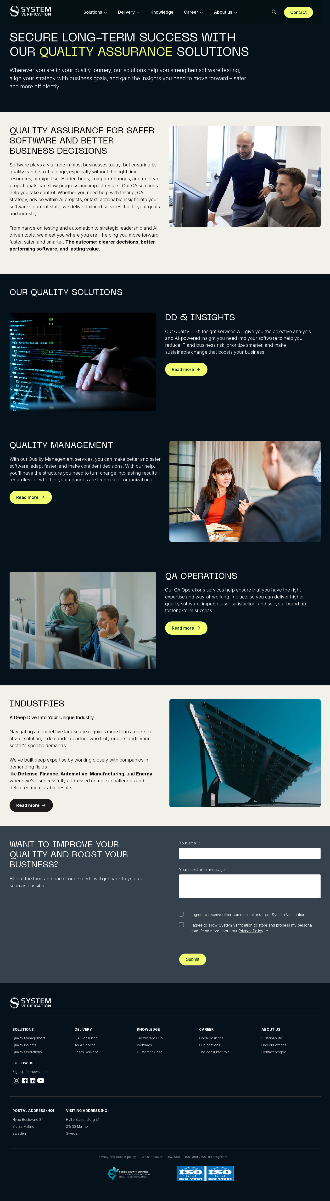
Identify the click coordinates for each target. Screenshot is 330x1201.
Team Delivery (86, 1052)
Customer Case (149, 1052)
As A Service (85, 1045)
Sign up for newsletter (30, 1072)
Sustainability (271, 1038)
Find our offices (273, 1045)
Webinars (144, 1045)
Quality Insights (24, 1045)
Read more (186, 369)
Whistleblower (152, 1157)
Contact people (273, 1052)
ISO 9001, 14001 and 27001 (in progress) (197, 1157)
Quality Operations (27, 1052)
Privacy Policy (251, 930)
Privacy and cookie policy (116, 1157)
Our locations (209, 1045)
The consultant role (214, 1052)
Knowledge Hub (150, 1038)
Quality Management (28, 1038)
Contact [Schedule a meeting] (298, 12)
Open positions (211, 1038)
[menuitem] (95, 12)
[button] (274, 12)
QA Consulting (86, 1038)
